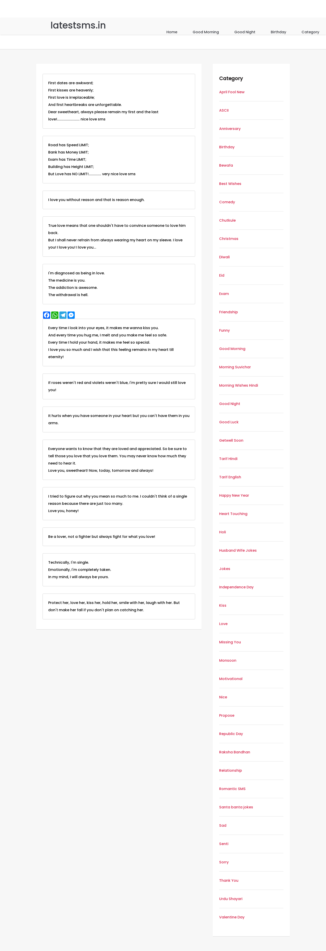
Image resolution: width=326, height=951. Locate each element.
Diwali (224, 257)
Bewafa (226, 165)
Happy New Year (234, 495)
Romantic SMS (232, 788)
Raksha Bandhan (234, 752)
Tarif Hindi (228, 458)
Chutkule (227, 220)
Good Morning (206, 32)
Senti (223, 843)
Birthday (278, 32)
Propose (226, 715)
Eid (221, 275)
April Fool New (231, 92)
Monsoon (227, 660)
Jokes (224, 568)
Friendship (228, 312)
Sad (222, 825)
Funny (224, 330)
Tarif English (230, 477)
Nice (223, 697)
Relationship (230, 770)
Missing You (230, 642)
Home (171, 32)
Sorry (224, 862)
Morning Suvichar (235, 367)
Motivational (230, 678)
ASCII (224, 110)
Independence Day (236, 587)
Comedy (227, 202)
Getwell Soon (231, 440)
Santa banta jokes (236, 807)
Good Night (244, 32)
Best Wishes (230, 183)
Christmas (228, 238)
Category (310, 32)
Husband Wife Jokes (238, 550)
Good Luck (229, 422)
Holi (222, 532)
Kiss (222, 605)
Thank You (228, 880)
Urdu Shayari (230, 898)
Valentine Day (231, 917)
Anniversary (230, 128)
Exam (224, 293)
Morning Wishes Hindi (238, 385)
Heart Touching (233, 513)
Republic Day (231, 733)
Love (223, 623)
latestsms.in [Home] (78, 25)
